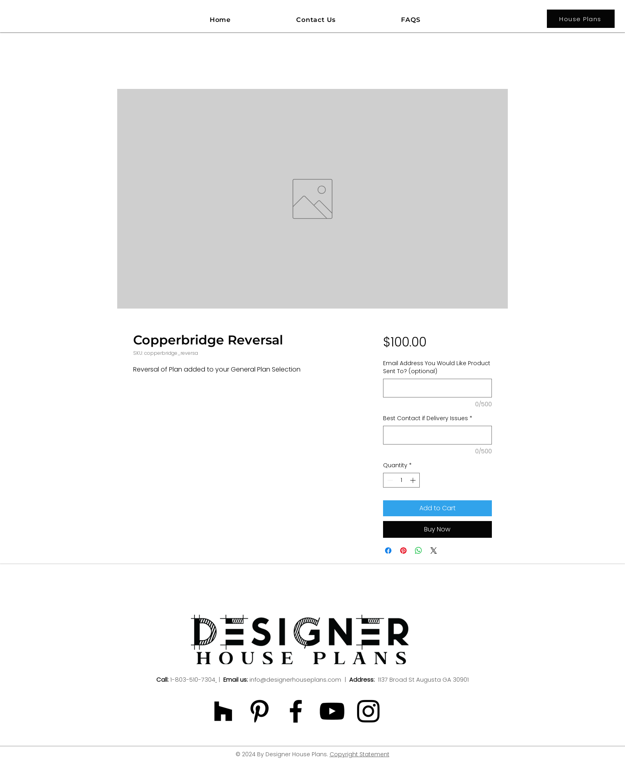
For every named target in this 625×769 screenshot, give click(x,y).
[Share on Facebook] (388, 550)
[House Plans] (581, 19)
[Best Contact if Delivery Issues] (437, 435)
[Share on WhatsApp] (418, 550)
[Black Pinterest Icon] (259, 711)
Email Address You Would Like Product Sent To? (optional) (436, 367)
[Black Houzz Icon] (223, 711)
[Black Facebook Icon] (296, 711)
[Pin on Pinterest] (403, 550)
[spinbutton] (401, 480)
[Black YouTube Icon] (332, 711)
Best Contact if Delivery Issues (427, 418)
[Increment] (414, 480)
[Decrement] (389, 480)
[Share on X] (433, 550)
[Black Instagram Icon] (368, 711)
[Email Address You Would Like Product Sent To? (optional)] (437, 388)
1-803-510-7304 (192, 679)
